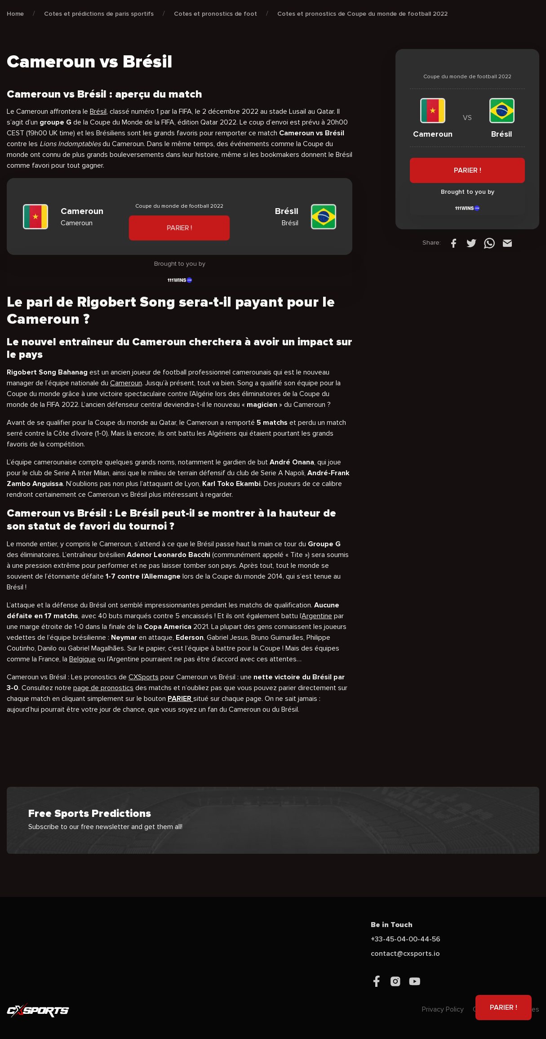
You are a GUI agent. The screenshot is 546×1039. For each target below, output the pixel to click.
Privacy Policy (443, 1009)
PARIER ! (179, 227)
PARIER (180, 698)
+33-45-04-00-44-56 (405, 939)
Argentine (317, 615)
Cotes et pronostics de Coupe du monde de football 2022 (362, 14)
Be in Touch (392, 924)
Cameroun (126, 383)
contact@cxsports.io (405, 953)
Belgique (82, 659)
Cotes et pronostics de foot (215, 14)
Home (15, 14)
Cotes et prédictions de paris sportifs (99, 14)
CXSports (144, 677)
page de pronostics (103, 687)
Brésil (98, 111)
